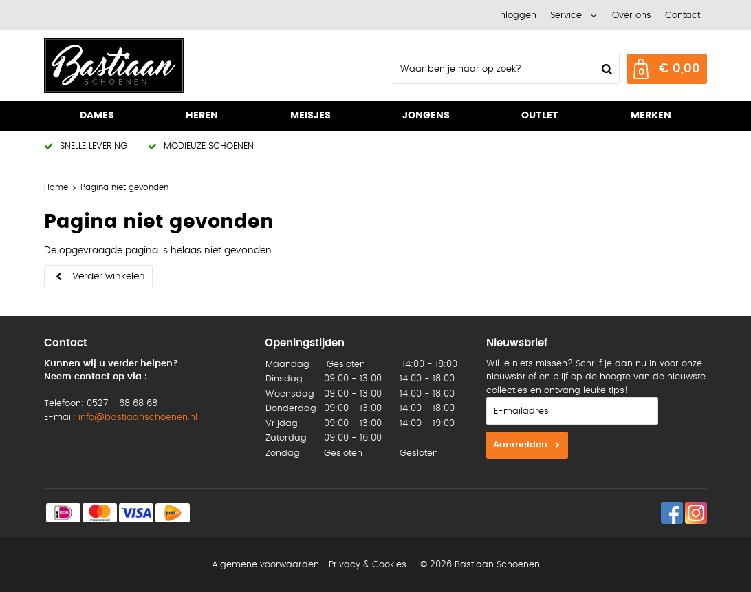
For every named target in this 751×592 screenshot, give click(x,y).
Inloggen (517, 15)
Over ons (631, 15)
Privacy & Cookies (367, 564)
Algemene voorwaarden (265, 564)
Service (566, 15)
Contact (682, 15)
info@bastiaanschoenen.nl (137, 417)
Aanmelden (520, 445)
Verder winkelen (108, 277)
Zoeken (605, 69)
